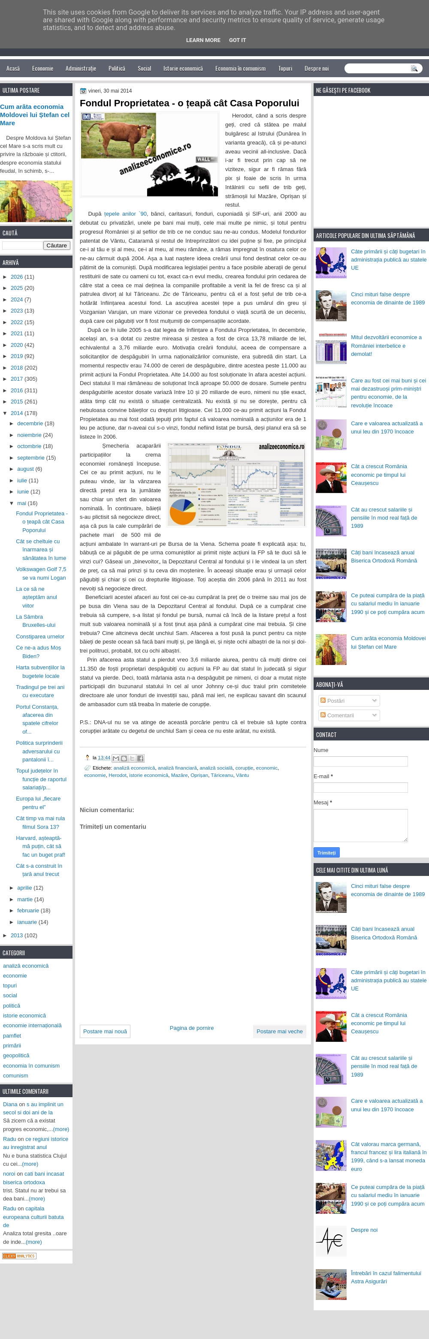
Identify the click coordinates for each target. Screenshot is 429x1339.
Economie (42, 67)
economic (267, 767)
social (10, 995)
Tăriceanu (222, 775)
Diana (10, 1104)
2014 (17, 413)
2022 (17, 322)
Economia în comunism (240, 67)
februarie (28, 910)
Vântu (242, 775)
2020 (17, 345)
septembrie (31, 457)
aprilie (25, 888)
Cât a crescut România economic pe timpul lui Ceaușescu (379, 474)
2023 (17, 310)
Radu (9, 1139)
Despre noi (317, 67)
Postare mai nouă (105, 1031)
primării (12, 1045)
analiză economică (134, 767)
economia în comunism (31, 1065)
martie (25, 899)
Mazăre (179, 775)
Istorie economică (183, 67)
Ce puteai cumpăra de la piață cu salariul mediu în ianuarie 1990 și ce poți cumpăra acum (388, 603)
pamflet (12, 1035)
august (26, 469)
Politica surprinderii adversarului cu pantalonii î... (39, 751)
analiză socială (216, 767)
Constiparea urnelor (40, 636)
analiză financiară (177, 767)
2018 (17, 367)
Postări (332, 701)
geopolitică (16, 1055)
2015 (17, 401)
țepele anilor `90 (124, 214)
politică (11, 1005)
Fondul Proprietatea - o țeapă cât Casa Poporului (42, 521)
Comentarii (337, 715)
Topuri (285, 67)
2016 (17, 390)
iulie (22, 480)
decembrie (31, 423)
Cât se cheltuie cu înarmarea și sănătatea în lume (41, 549)
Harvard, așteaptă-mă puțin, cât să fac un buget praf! (40, 846)
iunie (23, 491)
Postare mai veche (280, 1031)
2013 (17, 935)
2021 (17, 333)
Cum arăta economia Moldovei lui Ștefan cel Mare (34, 115)
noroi (9, 1173)
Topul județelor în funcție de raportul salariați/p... (41, 779)
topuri (10, 985)
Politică (117, 67)
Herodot (118, 775)
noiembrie (30, 435)
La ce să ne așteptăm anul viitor (36, 597)
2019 (17, 356)
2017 (17, 379)
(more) (61, 1129)
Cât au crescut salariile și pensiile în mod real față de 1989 (384, 518)
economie (95, 775)
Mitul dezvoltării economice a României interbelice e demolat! (386, 345)
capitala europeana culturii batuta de (33, 1216)
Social (144, 67)
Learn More (203, 40)
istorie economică (148, 775)
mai (22, 503)
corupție (245, 767)
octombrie (30, 446)
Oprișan (199, 775)
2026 (17, 277)
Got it (237, 40)
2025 (17, 288)
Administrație (81, 67)
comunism (15, 1075)
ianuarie (27, 922)
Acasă (13, 67)
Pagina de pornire (192, 1028)
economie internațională (32, 1025)
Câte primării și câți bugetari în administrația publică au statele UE (389, 259)
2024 (17, 299)
